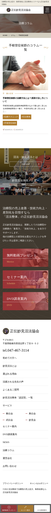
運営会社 (7, 458)
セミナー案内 (25, 510)
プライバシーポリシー (13, 483)
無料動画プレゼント (9, 510)
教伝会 (9, 413)
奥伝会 (32, 413)
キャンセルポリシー (39, 483)
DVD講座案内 (42, 510)
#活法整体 (26, 117)
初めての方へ (10, 358)
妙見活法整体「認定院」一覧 (18, 397)
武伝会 (9, 420)
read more (25, 164)
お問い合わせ (10, 466)
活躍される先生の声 (13, 381)
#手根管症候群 (10, 123)
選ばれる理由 (10, 374)
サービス (7, 405)
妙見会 (32, 420)
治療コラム (8, 450)
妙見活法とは (10, 366)
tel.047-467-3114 (16, 350)
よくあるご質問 (11, 389)
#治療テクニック (11, 117)
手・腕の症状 (8, 93)
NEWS (6, 442)
